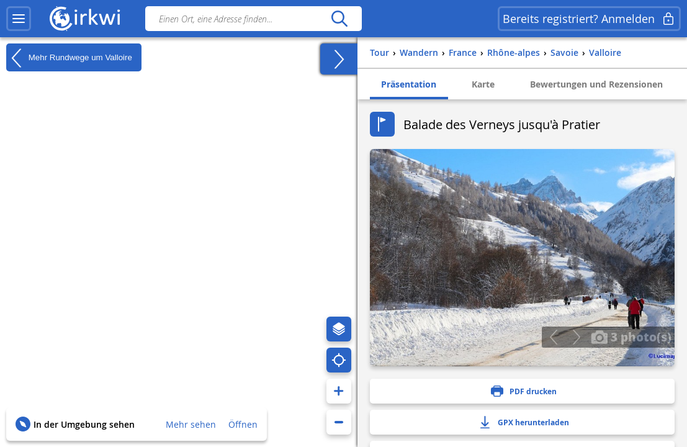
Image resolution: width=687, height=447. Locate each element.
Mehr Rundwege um (69, 58)
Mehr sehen (191, 424)
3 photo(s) (631, 336)
